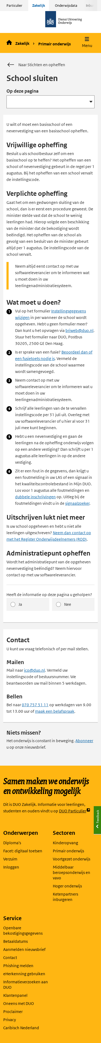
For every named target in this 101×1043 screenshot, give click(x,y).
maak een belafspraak (54, 711)
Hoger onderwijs (67, 886)
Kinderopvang (65, 842)
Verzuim (10, 859)
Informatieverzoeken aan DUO (25, 984)
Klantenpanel (15, 995)
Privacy (9, 1019)
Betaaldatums (15, 941)
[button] (87, 42)
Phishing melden (18, 965)
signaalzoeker (77, 503)
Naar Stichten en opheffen (35, 64)
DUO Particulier (74, 811)
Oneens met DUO (18, 1003)
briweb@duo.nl (79, 330)
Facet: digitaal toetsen (22, 850)
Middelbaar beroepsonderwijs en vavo (71, 872)
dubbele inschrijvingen (35, 496)
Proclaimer (13, 1011)
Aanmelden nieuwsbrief (24, 949)
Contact (10, 957)
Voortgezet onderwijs (71, 859)
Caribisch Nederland (21, 1027)
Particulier (14, 5)
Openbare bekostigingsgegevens (23, 930)
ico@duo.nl (34, 670)
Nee (67, 604)
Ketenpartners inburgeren (65, 896)
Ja (20, 604)
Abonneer (84, 740)
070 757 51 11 (35, 704)
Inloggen (11, 867)
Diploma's (12, 842)
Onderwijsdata (66, 5)
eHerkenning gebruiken (24, 973)
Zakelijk (38, 5)
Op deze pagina (22, 91)
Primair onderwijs (54, 43)
